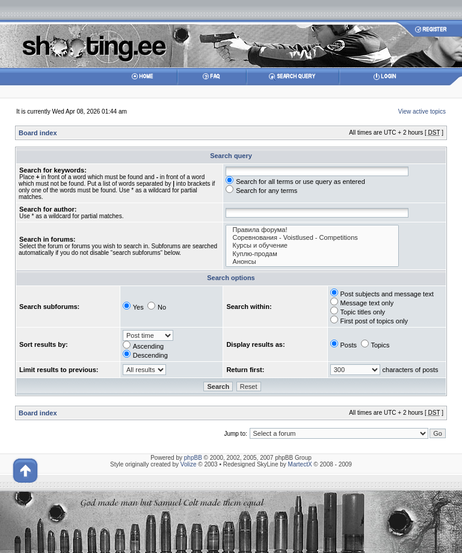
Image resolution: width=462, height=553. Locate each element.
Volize (188, 464)
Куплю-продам (312, 254)
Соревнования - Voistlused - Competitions (312, 238)
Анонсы (312, 262)
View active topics (422, 111)
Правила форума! (312, 230)
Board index (38, 132)
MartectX (300, 464)
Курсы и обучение (312, 245)
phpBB (193, 457)
